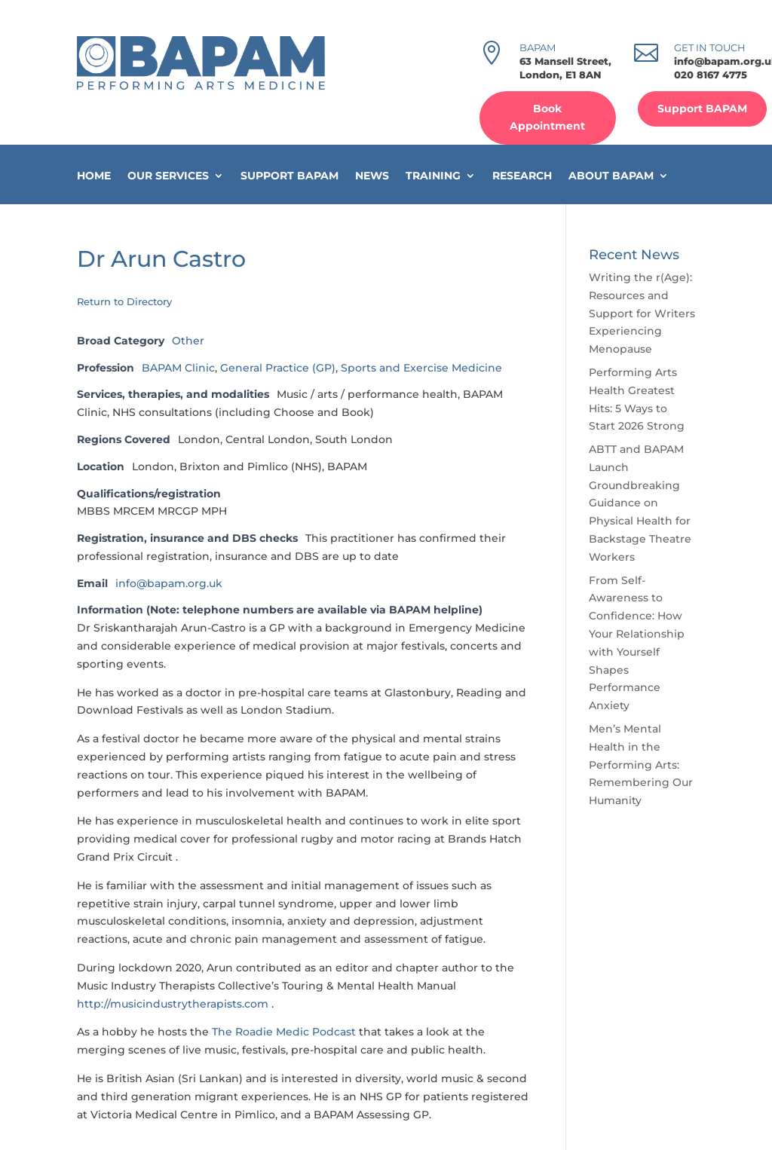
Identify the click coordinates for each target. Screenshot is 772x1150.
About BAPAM (611, 176)
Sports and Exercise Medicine (421, 368)
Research (522, 176)
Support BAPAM (702, 108)
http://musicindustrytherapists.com (172, 1004)
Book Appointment (547, 117)
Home (94, 176)
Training (433, 176)
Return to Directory (124, 301)
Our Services (168, 176)
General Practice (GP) (277, 368)
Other (188, 340)
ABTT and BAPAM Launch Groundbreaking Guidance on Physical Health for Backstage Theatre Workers (640, 503)
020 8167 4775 (710, 75)
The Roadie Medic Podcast (284, 1031)
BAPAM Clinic (178, 368)
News (372, 176)
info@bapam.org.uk (168, 583)
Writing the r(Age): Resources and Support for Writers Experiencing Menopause (642, 313)
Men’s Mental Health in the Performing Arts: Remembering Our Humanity (641, 764)
